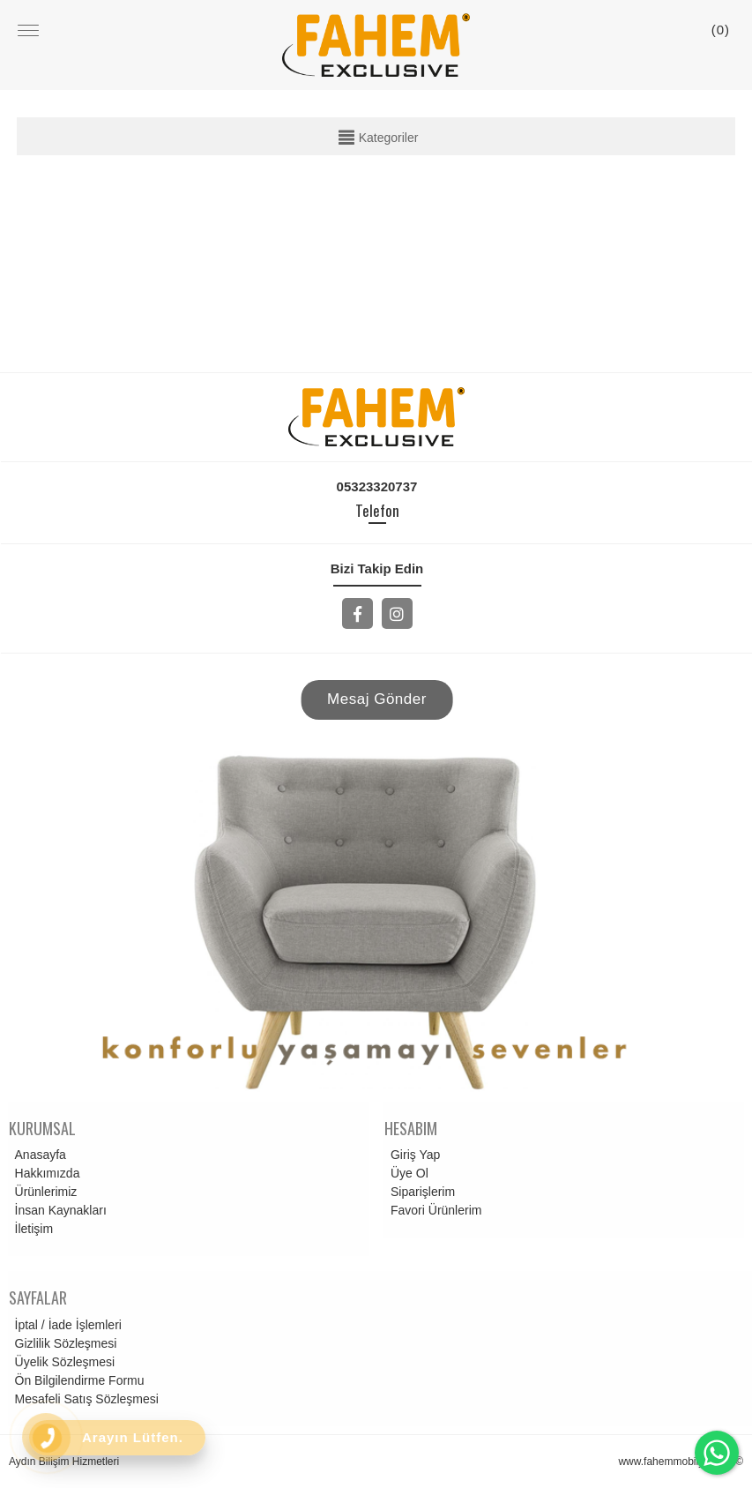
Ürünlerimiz (44, 1191)
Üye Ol (406, 1173)
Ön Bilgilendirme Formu (77, 1380)
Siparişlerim (420, 1191)
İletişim (32, 1228)
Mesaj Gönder (377, 699)
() (720, 29)
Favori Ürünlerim (433, 1210)
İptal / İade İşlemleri (66, 1325)
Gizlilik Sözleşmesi (63, 1343)
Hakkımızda (45, 1173)
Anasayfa (38, 1154)
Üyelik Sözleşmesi (62, 1362)
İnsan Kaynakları (58, 1210)
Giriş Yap (412, 1154)
